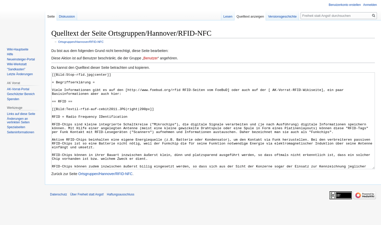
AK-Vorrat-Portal (18, 89)
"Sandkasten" (16, 69)
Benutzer (150, 58)
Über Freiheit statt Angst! (87, 213)
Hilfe (10, 54)
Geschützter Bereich (21, 94)
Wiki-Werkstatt (17, 64)
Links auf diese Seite (21, 114)
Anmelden (370, 5)
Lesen (227, 16)
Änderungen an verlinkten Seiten (18, 120)
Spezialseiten (16, 127)
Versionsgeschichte (282, 16)
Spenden (13, 99)
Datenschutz (58, 213)
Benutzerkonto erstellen (345, 5)
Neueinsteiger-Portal (21, 59)
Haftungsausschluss (120, 213)
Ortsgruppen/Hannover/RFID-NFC (81, 41)
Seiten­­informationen (20, 132)
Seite (51, 16)
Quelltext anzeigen (250, 16)
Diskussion (67, 16)
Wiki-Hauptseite (17, 49)
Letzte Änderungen (20, 74)
